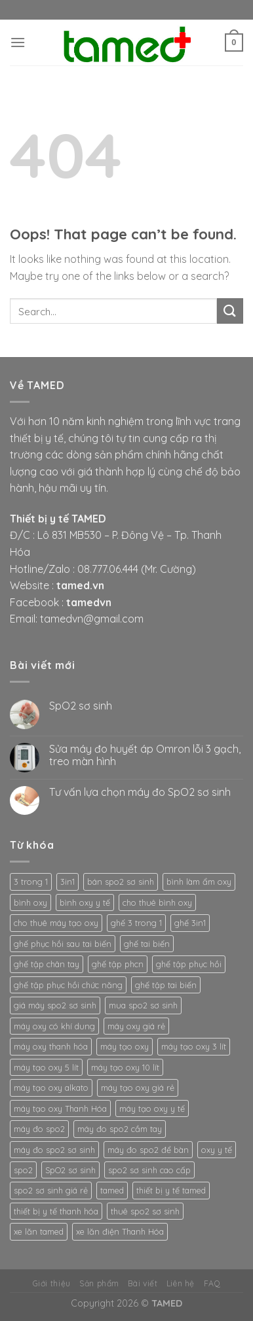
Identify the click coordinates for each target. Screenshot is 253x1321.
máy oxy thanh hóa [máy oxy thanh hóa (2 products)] (51, 1046)
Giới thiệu (52, 1283)
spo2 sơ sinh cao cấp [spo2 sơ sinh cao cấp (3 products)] (149, 1170)
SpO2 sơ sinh (80, 706)
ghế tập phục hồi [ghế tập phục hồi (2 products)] (189, 964)
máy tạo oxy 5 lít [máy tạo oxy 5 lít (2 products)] (46, 1067)
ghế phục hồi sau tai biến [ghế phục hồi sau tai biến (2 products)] (62, 943)
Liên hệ (180, 1283)
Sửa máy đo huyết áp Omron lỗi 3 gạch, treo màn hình (145, 755)
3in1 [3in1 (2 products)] (67, 881)
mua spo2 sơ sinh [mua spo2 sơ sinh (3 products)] (143, 1005)
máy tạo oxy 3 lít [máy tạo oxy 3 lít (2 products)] (193, 1046)
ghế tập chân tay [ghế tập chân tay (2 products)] (46, 964)
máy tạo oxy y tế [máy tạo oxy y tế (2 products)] (152, 1108)
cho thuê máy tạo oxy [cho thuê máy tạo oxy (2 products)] (56, 923)
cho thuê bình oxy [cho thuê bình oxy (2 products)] (157, 902)
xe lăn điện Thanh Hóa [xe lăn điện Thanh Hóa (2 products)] (120, 1231)
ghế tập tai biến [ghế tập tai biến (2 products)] (166, 985)
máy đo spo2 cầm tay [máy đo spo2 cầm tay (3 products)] (119, 1129)
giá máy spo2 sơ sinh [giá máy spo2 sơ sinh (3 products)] (55, 1005)
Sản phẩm (99, 1283)
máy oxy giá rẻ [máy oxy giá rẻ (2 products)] (136, 1026)
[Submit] (230, 311)
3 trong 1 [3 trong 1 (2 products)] (31, 881)
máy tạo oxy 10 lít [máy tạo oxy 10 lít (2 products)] (125, 1067)
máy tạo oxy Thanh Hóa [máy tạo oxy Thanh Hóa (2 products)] (60, 1108)
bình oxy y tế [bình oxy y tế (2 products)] (85, 902)
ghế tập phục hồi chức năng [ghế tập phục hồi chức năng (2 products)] (68, 985)
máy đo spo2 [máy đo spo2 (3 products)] (39, 1129)
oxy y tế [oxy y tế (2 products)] (216, 1149)
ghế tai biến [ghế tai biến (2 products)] (147, 943)
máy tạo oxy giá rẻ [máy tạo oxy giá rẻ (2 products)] (137, 1087)
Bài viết (142, 1283)
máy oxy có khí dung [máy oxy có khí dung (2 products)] (54, 1026)
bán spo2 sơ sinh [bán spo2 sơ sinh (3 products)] (120, 881)
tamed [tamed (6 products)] (112, 1190)
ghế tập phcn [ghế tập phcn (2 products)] (118, 964)
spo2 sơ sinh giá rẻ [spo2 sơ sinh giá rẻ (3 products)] (51, 1190)
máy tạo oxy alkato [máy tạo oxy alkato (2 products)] (51, 1087)
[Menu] (18, 42)
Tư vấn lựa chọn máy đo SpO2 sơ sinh (140, 792)
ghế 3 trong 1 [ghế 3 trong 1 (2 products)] (136, 923)
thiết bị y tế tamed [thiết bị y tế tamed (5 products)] (171, 1190)
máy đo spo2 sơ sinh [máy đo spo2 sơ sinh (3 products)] (54, 1149)
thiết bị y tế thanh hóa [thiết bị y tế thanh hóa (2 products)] (56, 1211)
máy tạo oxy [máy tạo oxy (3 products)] (124, 1046)
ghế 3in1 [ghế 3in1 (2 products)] (190, 923)
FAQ (212, 1283)
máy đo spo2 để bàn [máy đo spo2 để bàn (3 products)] (148, 1149)
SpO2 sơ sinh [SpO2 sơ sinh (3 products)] (70, 1170)
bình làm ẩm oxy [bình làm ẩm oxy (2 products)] (198, 881)
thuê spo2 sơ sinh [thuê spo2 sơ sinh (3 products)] (145, 1211)
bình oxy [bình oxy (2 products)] (30, 902)
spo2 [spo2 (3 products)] (23, 1170)
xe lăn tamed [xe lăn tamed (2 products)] (39, 1231)
